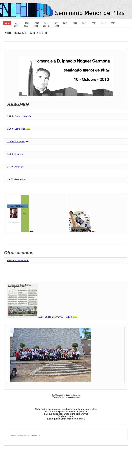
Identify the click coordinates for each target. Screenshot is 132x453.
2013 (65, 23)
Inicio (7, 23)
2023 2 (46, 25)
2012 (56, 23)
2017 (103, 23)
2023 (36, 25)
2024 (57, 25)
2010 (37, 23)
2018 (113, 23)
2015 (84, 23)
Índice (17, 23)
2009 (27, 23)
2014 (75, 23)
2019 (16, 25)
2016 (94, 23)
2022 (26, 25)
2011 (46, 23)
